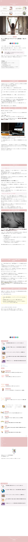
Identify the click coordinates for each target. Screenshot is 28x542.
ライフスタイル (4, 470)
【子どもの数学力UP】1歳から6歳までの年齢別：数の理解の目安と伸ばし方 (16, 454)
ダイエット (3, 467)
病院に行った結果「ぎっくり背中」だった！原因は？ (8, 62)
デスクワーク (6, 380)
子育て (3, 464)
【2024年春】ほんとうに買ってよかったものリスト (16, 405)
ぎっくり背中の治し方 (4, 63)
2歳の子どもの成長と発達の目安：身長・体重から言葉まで (13, 449)
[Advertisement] (14, 74)
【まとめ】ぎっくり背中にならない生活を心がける (7, 67)
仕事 (2, 471)
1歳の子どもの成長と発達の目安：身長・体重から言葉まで (13, 459)
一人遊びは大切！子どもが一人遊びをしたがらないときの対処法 (14, 444)
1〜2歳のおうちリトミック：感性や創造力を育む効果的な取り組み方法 (16, 530)
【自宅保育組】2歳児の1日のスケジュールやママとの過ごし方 (14, 512)
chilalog (14, 4)
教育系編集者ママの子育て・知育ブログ (14, 538)
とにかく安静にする (4, 64)
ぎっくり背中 (3, 380)
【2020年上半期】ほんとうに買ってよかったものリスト (17, 393)
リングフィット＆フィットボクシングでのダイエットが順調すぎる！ (15, 521)
